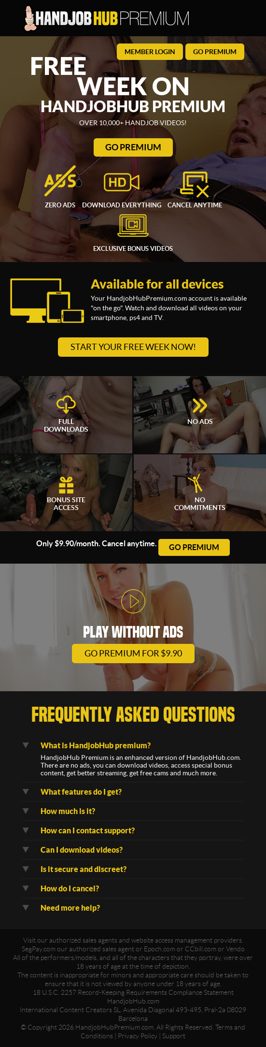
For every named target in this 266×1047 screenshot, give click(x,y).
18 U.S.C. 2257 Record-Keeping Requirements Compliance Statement (133, 992)
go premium (215, 52)
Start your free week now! (133, 347)
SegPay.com (39, 949)
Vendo (235, 949)
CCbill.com (200, 949)
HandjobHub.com (133, 1001)
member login (150, 52)
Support (173, 1036)
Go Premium (133, 147)
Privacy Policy (137, 1036)
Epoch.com (159, 949)
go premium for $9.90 (133, 653)
